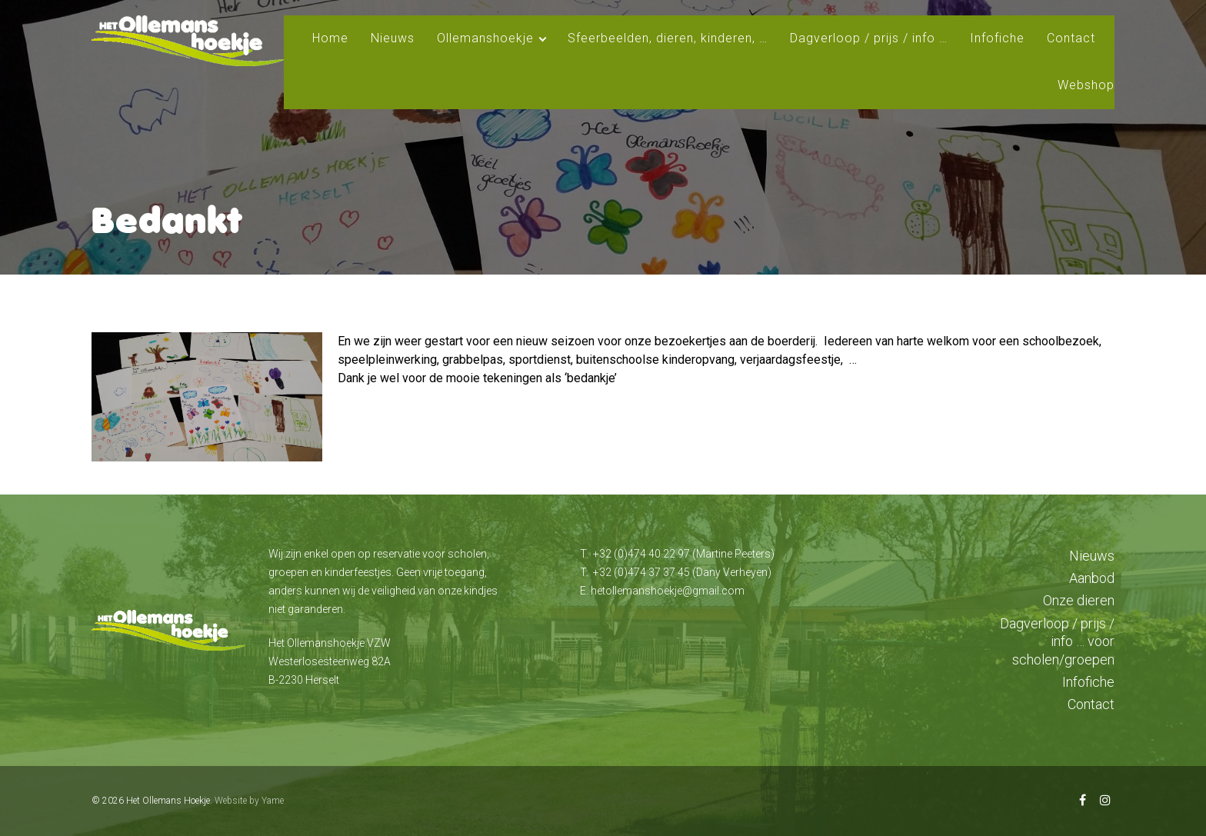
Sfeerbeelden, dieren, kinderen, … (668, 38)
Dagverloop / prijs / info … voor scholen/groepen (1057, 641)
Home (330, 38)
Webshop (1086, 85)
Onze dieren (1078, 600)
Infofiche (997, 38)
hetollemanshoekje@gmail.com (668, 591)
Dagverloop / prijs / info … (869, 38)
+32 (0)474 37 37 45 (641, 572)
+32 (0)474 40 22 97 (641, 554)
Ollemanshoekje (485, 38)
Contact (1071, 38)
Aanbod (1091, 578)
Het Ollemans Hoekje (168, 800)
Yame (273, 800)
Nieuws (393, 38)
